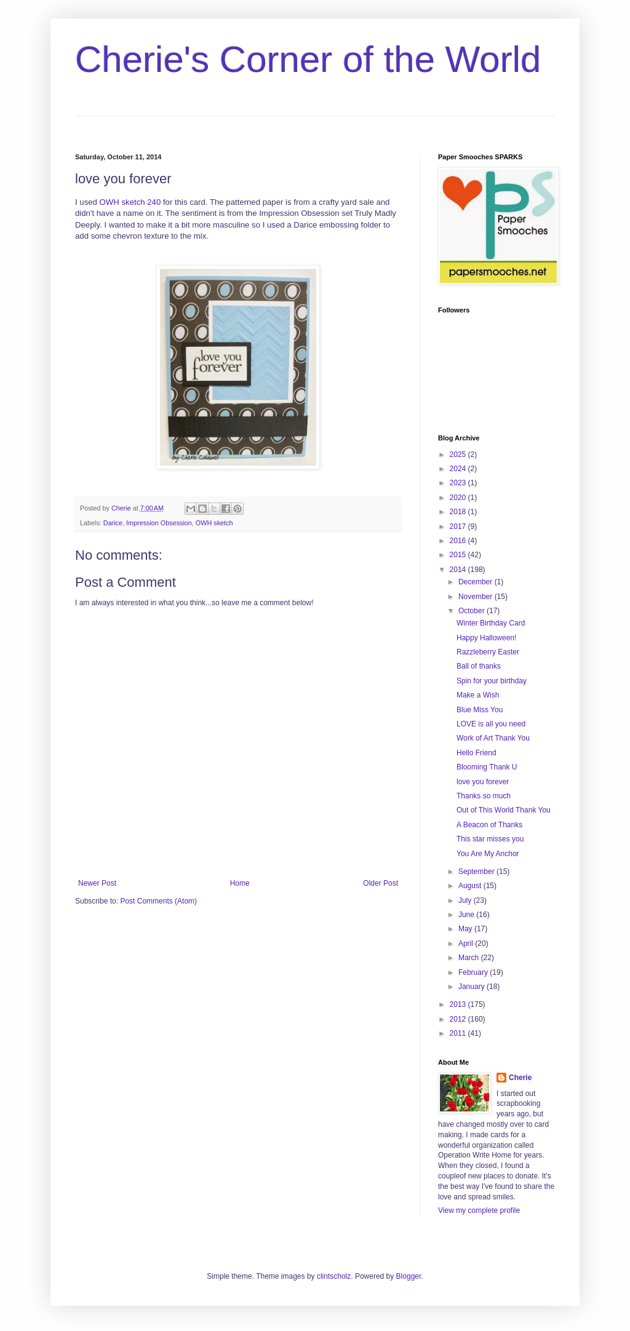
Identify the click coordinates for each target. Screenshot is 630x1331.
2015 (459, 554)
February (474, 972)
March (469, 957)
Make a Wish (478, 695)
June (467, 914)
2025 (459, 454)
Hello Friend (476, 753)
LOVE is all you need (491, 724)
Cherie (520, 1077)
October (472, 610)
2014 (459, 569)
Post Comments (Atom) (158, 901)
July (466, 900)
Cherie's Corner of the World (308, 59)
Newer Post (97, 883)
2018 (459, 511)
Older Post (380, 883)
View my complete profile (479, 1210)
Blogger (408, 1276)
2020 (459, 497)
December (476, 582)
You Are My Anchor (488, 853)
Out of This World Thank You (504, 810)
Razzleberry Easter (488, 652)
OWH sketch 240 (130, 202)
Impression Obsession (159, 522)
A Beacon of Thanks (489, 824)
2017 (459, 526)
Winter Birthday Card (491, 623)
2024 (459, 468)
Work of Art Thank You (493, 738)
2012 (459, 1019)
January (472, 986)
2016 (459, 540)
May (466, 928)
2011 (459, 1033)
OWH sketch (214, 522)
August (471, 885)
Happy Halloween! (486, 638)
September (477, 871)
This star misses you (490, 839)
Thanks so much (484, 796)
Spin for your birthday (492, 681)
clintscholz (334, 1276)
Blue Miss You (480, 709)
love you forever (483, 781)
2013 (459, 1004)
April (466, 943)
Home (240, 883)
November (476, 596)
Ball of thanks (479, 666)
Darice (112, 522)
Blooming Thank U (487, 767)
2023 (459, 483)
